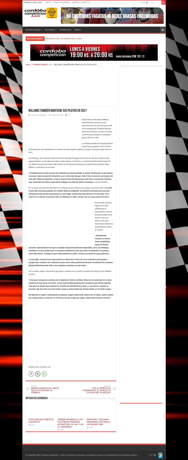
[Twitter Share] (37, 373)
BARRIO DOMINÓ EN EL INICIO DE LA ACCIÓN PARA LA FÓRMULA (45, 389)
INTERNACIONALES (32, 30)
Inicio (28, 65)
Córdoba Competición (39, 115)
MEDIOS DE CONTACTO (81, 2)
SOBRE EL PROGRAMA (62, 2)
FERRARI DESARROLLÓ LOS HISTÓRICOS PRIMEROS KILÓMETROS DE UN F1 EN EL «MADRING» (70, 423)
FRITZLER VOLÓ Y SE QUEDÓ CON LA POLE (64, 39)
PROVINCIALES (65, 30)
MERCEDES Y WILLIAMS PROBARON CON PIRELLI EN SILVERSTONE (98, 422)
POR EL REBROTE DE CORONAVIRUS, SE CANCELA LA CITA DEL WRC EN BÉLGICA (97, 389)
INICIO (48, 2)
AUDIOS (77, 30)
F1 (51, 65)
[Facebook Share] (31, 373)
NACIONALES (50, 30)
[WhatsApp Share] (44, 373)
